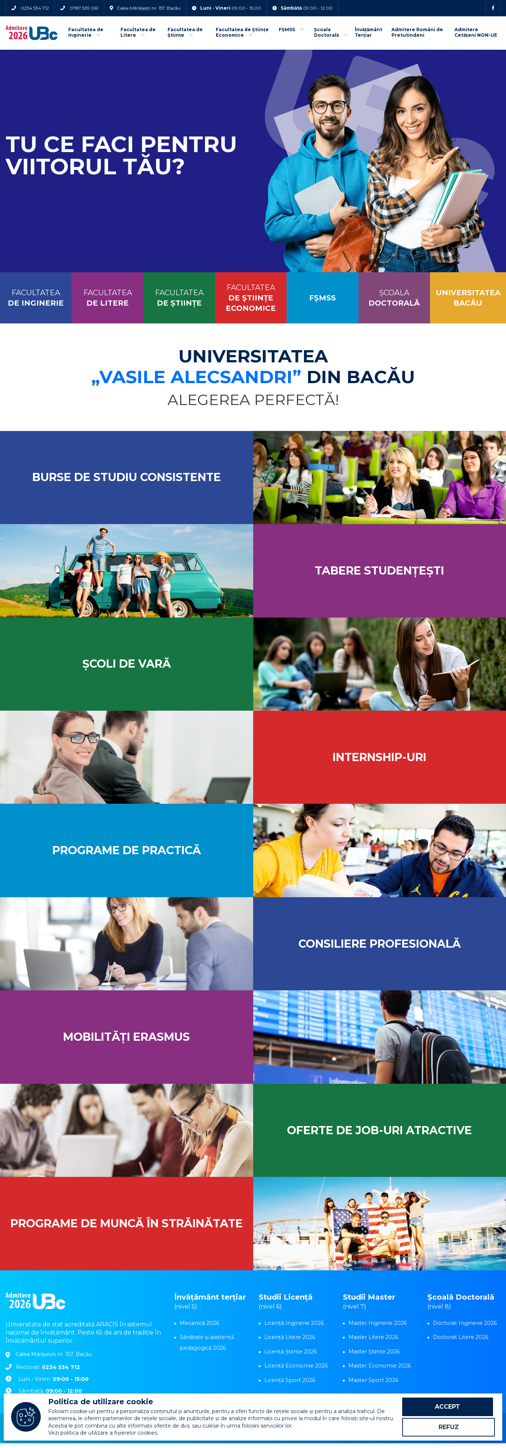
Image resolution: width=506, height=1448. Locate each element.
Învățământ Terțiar (368, 32)
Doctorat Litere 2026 (460, 1341)
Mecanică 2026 (199, 1327)
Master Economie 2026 (378, 1369)
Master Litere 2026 (372, 1341)
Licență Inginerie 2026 (293, 1327)
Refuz (449, 1427)
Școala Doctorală (331, 32)
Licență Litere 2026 (289, 1341)
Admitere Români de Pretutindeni (417, 32)
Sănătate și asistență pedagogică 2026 (206, 1346)
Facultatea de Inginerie (85, 32)
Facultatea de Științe (185, 32)
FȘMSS (291, 30)
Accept (448, 1405)
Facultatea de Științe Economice (242, 32)
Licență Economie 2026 (295, 1369)
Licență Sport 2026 (288, 1383)
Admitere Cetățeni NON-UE (475, 32)
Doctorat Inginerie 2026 (464, 1327)
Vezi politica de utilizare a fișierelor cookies (102, 1432)
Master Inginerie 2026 (376, 1327)
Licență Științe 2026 (290, 1355)
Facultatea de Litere (138, 32)
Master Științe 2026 (373, 1355)
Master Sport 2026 (372, 1383)
